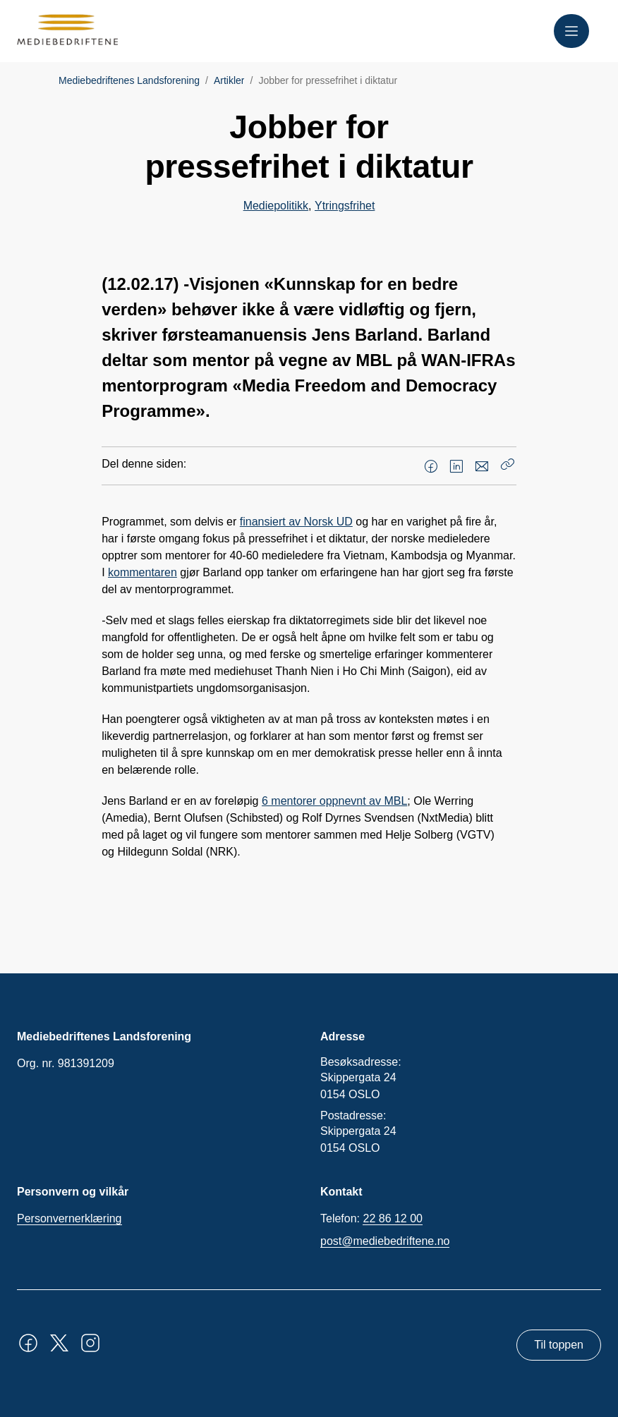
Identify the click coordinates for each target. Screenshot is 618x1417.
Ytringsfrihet (345, 206)
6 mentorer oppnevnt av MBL (334, 801)
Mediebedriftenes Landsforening (129, 80)
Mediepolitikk (275, 206)
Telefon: (371, 1218)
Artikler (229, 80)
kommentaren (142, 572)
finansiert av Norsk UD (296, 522)
